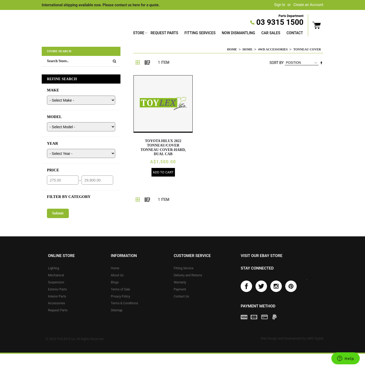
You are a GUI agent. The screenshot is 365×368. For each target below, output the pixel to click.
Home (232, 49)
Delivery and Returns (188, 275)
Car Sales (270, 33)
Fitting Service (183, 268)
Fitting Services (199, 33)
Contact (295, 33)
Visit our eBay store (261, 255)
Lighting (53, 268)
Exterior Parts (57, 289)
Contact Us (181, 296)
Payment (180, 289)
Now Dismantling (238, 33)
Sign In (279, 5)
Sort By (277, 63)
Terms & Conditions (124, 303)
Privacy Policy (120, 296)
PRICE (53, 170)
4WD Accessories (273, 49)
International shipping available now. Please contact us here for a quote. (101, 5)
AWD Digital (315, 339)
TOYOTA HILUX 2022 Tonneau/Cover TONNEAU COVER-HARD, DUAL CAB (163, 147)
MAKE (53, 90)
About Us (117, 275)
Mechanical (56, 275)
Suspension (56, 282)
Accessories (56, 303)
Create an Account (308, 5)
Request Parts (164, 33)
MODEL (54, 117)
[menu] (218, 34)
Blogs (115, 282)
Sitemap (116, 310)
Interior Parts (57, 296)
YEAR (52, 143)
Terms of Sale (120, 289)
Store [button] (138, 33)
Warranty (180, 282)
